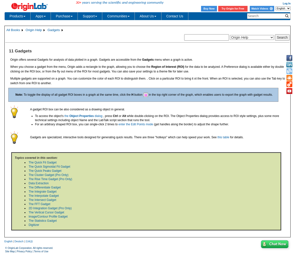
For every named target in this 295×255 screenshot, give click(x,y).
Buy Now (209, 8)
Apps (40, 16)
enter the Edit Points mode (135, 124)
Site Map (10, 251)
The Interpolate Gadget (44, 195)
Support (90, 16)
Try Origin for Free (233, 8)
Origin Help (34, 30)
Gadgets (53, 30)
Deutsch (18, 241)
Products (17, 16)
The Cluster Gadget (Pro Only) (48, 175)
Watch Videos (261, 8)
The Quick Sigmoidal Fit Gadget (49, 166)
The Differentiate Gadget (45, 187)
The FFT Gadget (39, 204)
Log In (287, 3)
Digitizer (34, 225)
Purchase (64, 16)
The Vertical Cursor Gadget (46, 212)
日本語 (29, 241)
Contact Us (174, 16)
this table (223, 137)
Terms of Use (41, 251)
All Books (13, 30)
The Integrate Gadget (43, 191)
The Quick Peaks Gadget (45, 171)
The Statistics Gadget (43, 220)
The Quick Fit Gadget (43, 162)
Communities (118, 16)
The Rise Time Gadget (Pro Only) (50, 179)
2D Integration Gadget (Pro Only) (50, 208)
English (8, 241)
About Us (148, 16)
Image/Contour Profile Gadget (48, 216)
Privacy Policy (24, 251)
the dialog (83, 116)
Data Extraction (39, 183)
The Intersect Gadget (42, 200)
